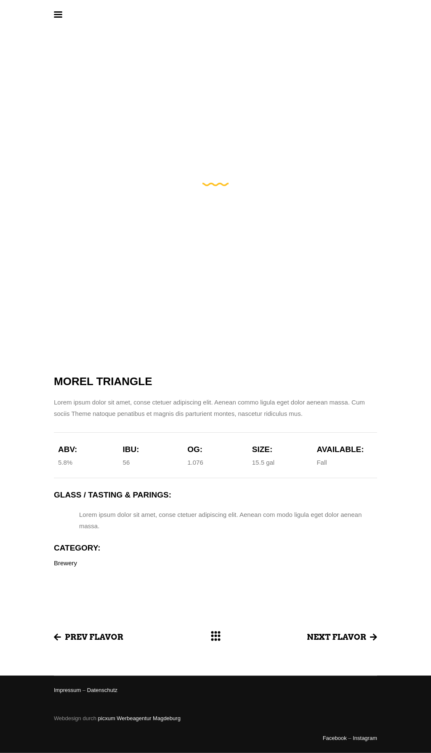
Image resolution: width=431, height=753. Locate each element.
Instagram (365, 738)
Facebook (335, 738)
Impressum (67, 690)
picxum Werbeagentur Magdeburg (139, 718)
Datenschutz (102, 690)
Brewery (65, 563)
